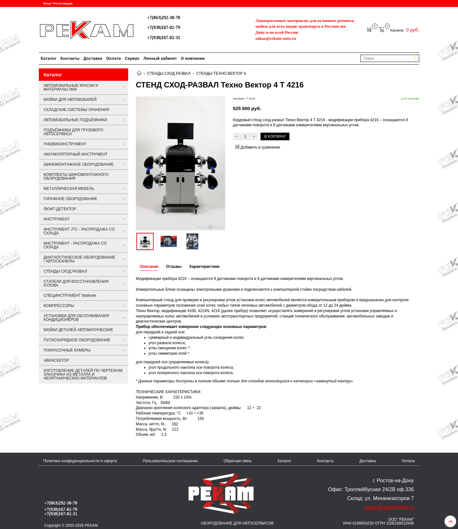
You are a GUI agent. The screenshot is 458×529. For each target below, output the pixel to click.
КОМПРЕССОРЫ (59, 305)
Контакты (70, 58)
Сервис (132, 58)
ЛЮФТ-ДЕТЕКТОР (60, 209)
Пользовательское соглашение (170, 461)
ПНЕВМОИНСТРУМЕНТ (65, 144)
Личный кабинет (160, 58)
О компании (193, 58)
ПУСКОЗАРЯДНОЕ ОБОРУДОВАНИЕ (77, 340)
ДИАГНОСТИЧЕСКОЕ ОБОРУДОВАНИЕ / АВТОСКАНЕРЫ (79, 259)
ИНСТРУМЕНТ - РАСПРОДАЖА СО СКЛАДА (75, 245)
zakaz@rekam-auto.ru (275, 38)
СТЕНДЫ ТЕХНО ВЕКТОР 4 (221, 73)
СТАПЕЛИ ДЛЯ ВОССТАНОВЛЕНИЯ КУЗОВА (76, 283)
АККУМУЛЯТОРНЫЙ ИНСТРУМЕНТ (76, 154)
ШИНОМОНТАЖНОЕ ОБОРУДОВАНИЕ (79, 164)
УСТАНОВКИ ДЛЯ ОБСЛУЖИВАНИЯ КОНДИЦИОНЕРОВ (76, 318)
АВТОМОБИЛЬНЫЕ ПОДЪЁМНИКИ (75, 120)
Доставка (93, 58)
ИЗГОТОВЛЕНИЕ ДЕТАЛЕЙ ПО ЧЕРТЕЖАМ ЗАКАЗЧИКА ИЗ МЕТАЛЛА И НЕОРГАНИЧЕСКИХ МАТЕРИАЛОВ (83, 374)
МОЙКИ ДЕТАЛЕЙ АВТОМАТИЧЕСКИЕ (78, 330)
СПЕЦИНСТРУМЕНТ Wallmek (70, 295)
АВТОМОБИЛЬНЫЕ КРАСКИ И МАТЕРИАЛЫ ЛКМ (71, 87)
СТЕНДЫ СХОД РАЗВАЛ (169, 73)
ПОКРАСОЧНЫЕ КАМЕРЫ (67, 350)
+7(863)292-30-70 (163, 17)
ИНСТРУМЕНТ (57, 219)
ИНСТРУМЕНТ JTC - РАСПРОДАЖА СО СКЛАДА (79, 231)
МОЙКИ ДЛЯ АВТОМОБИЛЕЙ (70, 99)
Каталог (49, 58)
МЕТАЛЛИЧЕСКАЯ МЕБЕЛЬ (69, 188)
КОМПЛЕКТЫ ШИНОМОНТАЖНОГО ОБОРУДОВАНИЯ (76, 176)
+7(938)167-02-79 (163, 27)
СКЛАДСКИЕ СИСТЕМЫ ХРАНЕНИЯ (76, 110)
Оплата (113, 58)
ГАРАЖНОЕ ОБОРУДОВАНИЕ (70, 199)
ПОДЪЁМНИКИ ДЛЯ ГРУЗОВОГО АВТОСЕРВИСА (73, 132)
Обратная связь (238, 461)
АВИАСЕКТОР (56, 360)
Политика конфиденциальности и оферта (80, 461)
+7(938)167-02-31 (163, 37)
